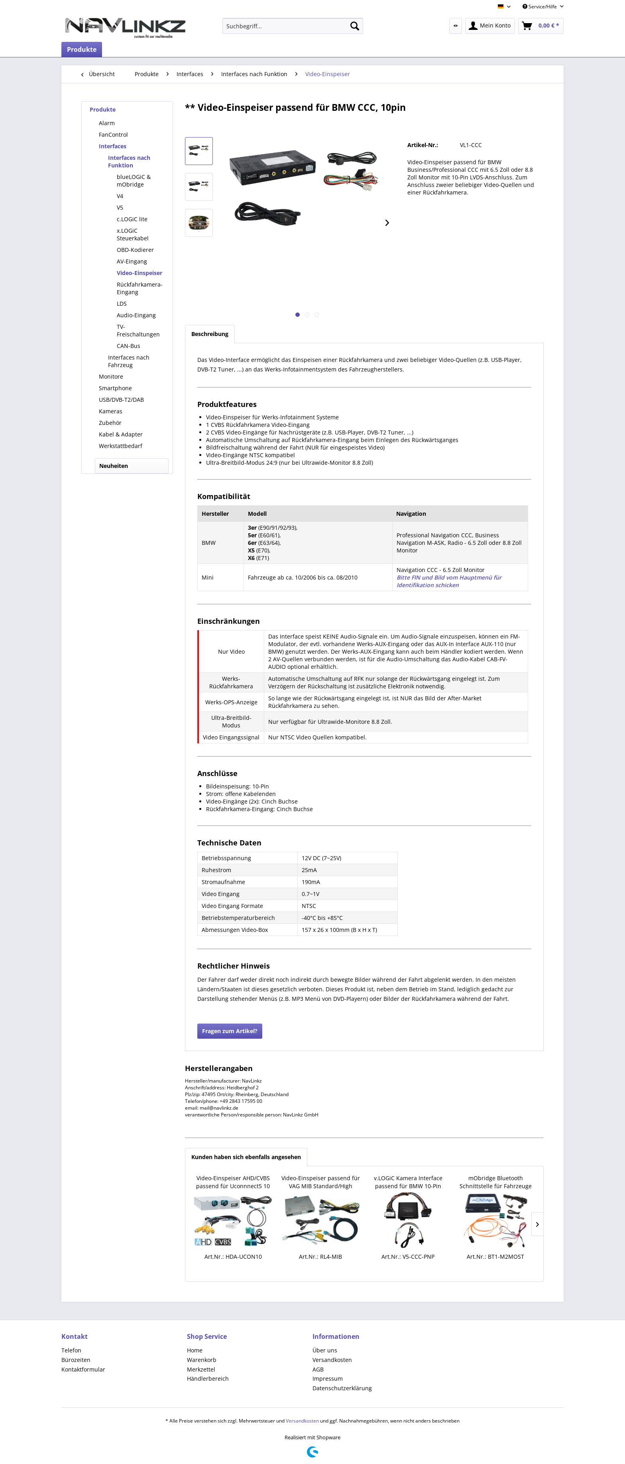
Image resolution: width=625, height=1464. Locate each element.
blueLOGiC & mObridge (134, 180)
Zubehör (110, 422)
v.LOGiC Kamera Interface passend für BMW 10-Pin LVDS (408, 1182)
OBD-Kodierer (135, 249)
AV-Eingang (132, 261)
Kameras (110, 411)
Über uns (324, 1350)
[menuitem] (292, 26)
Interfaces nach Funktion (129, 161)
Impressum (327, 1378)
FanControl (113, 134)
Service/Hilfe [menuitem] (540, 6)
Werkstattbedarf (120, 446)
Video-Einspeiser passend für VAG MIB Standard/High (320, 1182)
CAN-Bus (128, 346)
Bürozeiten (75, 1360)
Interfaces (112, 146)
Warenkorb (201, 1360)
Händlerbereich (208, 1378)
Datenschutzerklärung (342, 1388)
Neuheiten (113, 466)
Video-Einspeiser (139, 273)
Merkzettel (201, 1369)
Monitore (111, 376)
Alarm (107, 123)
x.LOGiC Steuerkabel (133, 234)
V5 (120, 207)
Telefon (71, 1350)
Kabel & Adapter (121, 434)
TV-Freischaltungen (138, 330)
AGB (318, 1369)
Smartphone (115, 388)
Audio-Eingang (136, 315)
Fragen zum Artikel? (229, 1031)
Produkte (103, 109)
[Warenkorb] (541, 26)
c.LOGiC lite (132, 219)
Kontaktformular (83, 1369)
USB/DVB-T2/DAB (121, 399)
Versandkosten (332, 1360)
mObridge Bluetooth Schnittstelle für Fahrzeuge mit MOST (496, 1182)
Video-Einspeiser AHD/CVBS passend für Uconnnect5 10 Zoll (233, 1182)
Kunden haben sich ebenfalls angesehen (246, 1157)
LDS (122, 303)
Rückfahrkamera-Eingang (140, 288)
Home (194, 1350)
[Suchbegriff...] (292, 26)
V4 (120, 196)
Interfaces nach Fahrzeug (128, 361)
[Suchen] (354, 26)
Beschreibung (209, 334)
